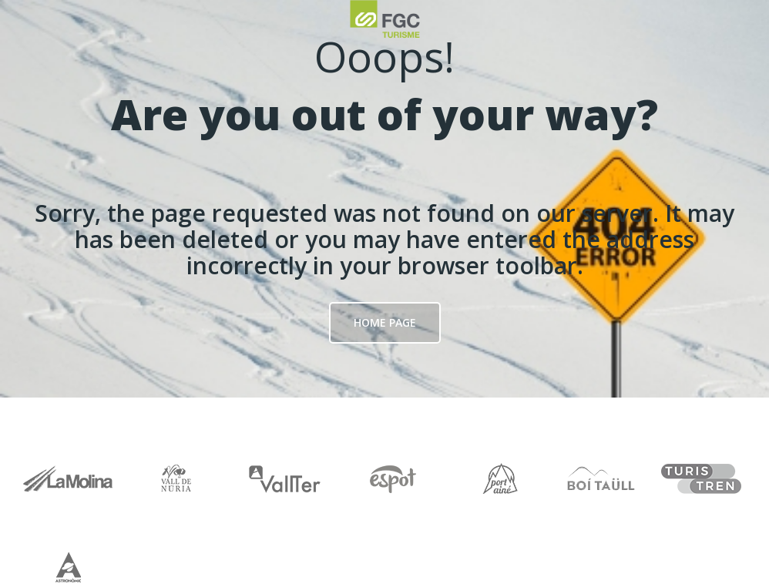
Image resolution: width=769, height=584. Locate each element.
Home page (385, 322)
